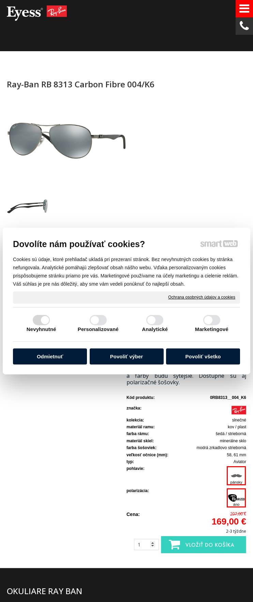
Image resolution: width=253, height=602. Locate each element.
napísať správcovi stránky (136, 582)
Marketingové (211, 329)
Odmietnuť (50, 356)
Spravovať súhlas (123, 588)
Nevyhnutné (41, 329)
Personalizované (98, 329)
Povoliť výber (126, 356)
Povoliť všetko (203, 356)
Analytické (155, 329)
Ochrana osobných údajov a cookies (201, 297)
